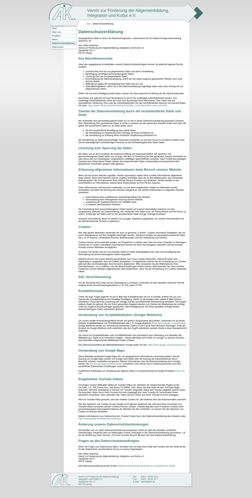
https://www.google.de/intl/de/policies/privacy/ (99, 418)
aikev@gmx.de (148, 481)
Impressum (57, 47)
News (55, 39)
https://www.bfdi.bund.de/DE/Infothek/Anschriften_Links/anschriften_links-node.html (127, 105)
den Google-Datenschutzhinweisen (106, 364)
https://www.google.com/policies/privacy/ (167, 345)
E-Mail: (136, 481)
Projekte (56, 36)
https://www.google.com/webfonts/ (169, 323)
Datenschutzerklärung (63, 43)
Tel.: (135, 476)
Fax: (135, 479)
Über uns (56, 32)
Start (54, 28)
